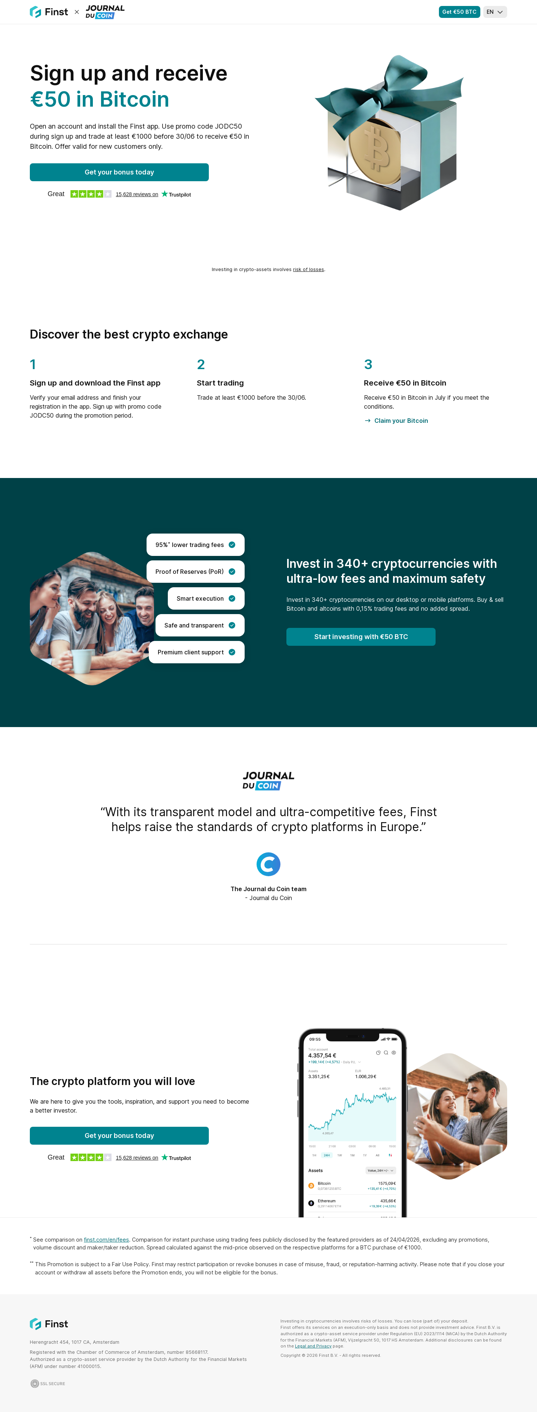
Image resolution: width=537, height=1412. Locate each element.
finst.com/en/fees (106, 1239)
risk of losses (308, 269)
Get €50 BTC (459, 12)
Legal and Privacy (313, 1346)
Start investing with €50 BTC (361, 637)
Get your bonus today (119, 172)
